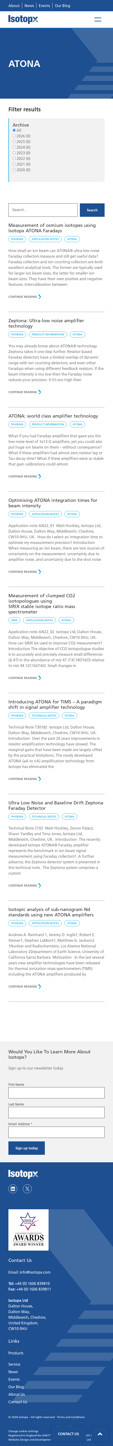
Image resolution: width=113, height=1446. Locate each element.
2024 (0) (23, 147)
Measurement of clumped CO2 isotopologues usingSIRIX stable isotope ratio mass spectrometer (41, 603)
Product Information (48, 334)
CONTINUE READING (22, 297)
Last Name (16, 1104)
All (19, 130)
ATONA (72, 239)
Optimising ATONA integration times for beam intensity (52, 502)
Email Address (20, 1124)
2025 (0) (23, 141)
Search (92, 210)
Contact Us (68, 1433)
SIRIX (14, 620)
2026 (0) (23, 135)
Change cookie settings (23, 1431)
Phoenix (17, 239)
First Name (16, 1084)
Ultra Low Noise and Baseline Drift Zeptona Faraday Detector (55, 805)
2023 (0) (23, 152)
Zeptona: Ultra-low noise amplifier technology (46, 323)
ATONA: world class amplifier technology (53, 416)
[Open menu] (98, 19)
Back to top (100, 1433)
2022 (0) (23, 158)
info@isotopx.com (35, 1272)
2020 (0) (23, 169)
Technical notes (44, 715)
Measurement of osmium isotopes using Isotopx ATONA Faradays (52, 227)
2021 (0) (23, 164)
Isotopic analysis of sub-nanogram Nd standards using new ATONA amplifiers (51, 912)
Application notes (45, 239)
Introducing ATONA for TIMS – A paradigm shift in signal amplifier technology (55, 704)
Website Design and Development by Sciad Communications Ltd (49, 1439)
